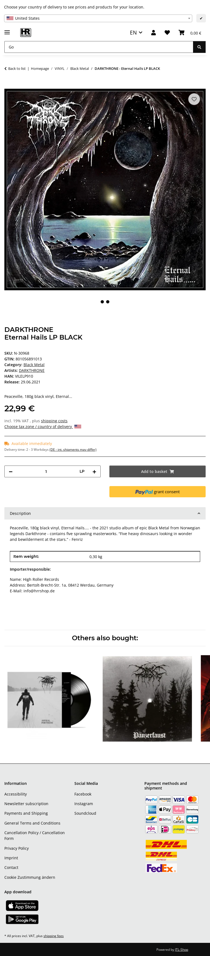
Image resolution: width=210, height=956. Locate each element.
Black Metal (34, 364)
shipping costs (54, 420)
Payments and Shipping (26, 813)
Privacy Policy (16, 848)
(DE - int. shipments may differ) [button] (73, 449)
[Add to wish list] (194, 99)
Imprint (11, 857)
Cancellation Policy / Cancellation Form (34, 835)
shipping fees (53, 936)
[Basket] (190, 33)
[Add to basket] (8, 86)
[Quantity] (46, 471)
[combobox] (98, 18)
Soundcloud (85, 813)
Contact (11, 867)
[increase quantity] (94, 471)
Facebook (82, 794)
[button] (153, 33)
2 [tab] (107, 301)
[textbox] (98, 18)
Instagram (83, 803)
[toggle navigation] (7, 30)
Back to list (17, 68)
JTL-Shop (181, 949)
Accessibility (15, 794)
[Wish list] (167, 33)
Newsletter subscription (26, 803)
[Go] (98, 47)
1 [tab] (102, 301)
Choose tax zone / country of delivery (42, 426)
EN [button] (133, 32)
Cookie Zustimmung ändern (29, 877)
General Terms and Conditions (32, 823)
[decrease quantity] (11, 471)
